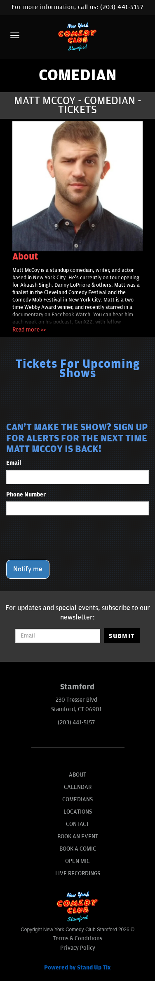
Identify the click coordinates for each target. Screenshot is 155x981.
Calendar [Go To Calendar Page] (78, 787)
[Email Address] (58, 636)
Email (13, 462)
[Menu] (14, 35)
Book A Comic (77, 848)
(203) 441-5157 (121, 7)
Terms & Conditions (77, 938)
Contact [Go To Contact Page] (77, 824)
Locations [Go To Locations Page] (77, 811)
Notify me (27, 569)
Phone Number (26, 494)
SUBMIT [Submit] (122, 636)
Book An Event (77, 836)
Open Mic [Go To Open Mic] (77, 861)
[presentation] (69, 538)
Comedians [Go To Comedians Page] (77, 799)
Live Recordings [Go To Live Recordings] (77, 873)
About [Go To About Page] (77, 774)
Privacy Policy (77, 947)
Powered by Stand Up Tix (77, 967)
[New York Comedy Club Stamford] (77, 36)
